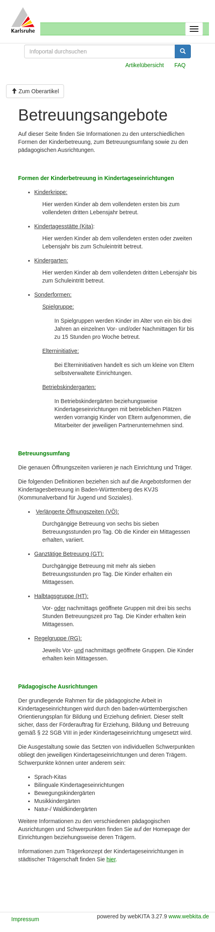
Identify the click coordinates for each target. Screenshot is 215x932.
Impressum (25, 919)
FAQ (180, 65)
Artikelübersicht (144, 65)
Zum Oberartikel (35, 91)
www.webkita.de (189, 916)
